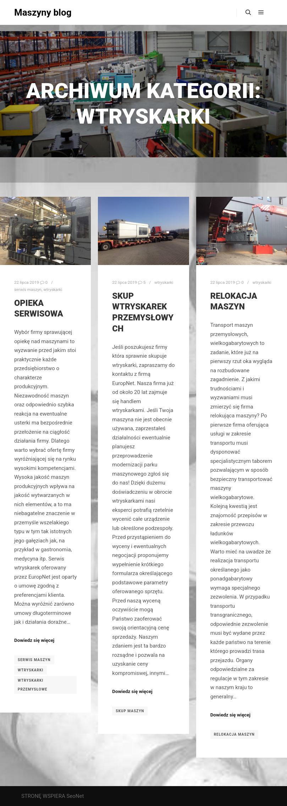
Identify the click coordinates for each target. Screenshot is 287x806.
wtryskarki (52, 289)
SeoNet (75, 796)
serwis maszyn (28, 289)
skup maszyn (130, 711)
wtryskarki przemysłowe (32, 684)
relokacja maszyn (234, 734)
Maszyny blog (43, 12)
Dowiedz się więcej (34, 640)
